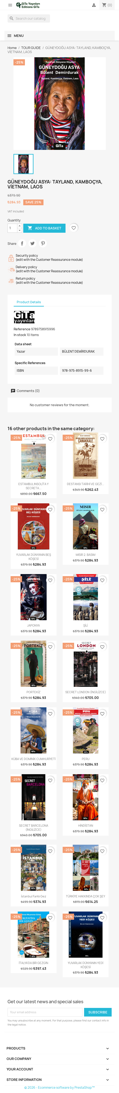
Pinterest (43, 243)
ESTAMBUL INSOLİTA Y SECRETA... (33, 486)
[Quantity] (12, 228)
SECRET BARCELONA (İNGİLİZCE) (33, 828)
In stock (20, 335)
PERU (85, 759)
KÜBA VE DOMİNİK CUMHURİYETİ (33, 759)
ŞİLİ (85, 625)
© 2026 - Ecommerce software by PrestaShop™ (59, 1087)
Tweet (32, 243)
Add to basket (44, 228)
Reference (22, 329)
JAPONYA (33, 625)
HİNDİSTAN (85, 825)
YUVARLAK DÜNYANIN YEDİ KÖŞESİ (85, 965)
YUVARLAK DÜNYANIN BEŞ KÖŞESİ (33, 557)
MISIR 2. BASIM (85, 555)
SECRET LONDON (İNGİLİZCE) (85, 692)
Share (22, 243)
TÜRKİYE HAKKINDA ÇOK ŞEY (85, 896)
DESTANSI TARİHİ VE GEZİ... (85, 484)
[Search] (29, 18)
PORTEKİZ (33, 692)
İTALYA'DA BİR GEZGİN (33, 963)
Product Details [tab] (29, 302)
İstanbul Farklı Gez (33, 896)
